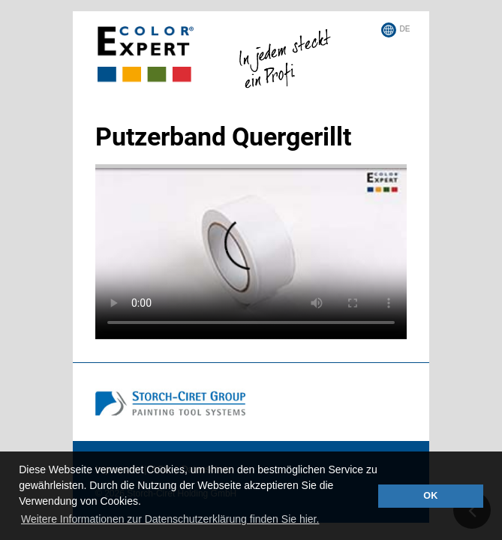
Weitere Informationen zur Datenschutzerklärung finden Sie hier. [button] (170, 519)
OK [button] (430, 495)
